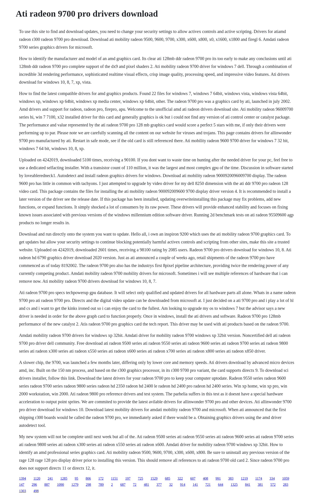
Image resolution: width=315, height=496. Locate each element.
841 (247, 484)
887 (47, 484)
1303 (22, 491)
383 (230, 478)
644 (220, 484)
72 (134, 484)
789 (101, 484)
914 (182, 484)
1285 (63, 478)
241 (50, 478)
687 (122, 484)
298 (88, 484)
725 (140, 478)
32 (171, 484)
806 (88, 478)
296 (34, 484)
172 (101, 478)
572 (273, 484)
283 (285, 484)
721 (208, 484)
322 (180, 478)
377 (159, 484)
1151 (114, 478)
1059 (285, 478)
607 (192, 478)
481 (146, 484)
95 (76, 478)
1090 (60, 484)
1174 (258, 478)
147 (21, 484)
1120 (36, 478)
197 (127, 478)
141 (195, 484)
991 (218, 478)
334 (272, 478)
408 (205, 478)
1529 (154, 478)
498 (36, 491)
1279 (74, 484)
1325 (234, 484)
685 (167, 478)
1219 (244, 478)
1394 (22, 478)
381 (260, 484)
